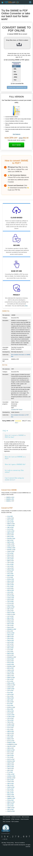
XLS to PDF (10, 529)
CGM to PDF (10, 597)
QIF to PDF (10, 700)
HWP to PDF (10, 763)
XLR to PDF (10, 588)
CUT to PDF (10, 672)
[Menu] (30, 2)
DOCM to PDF (11, 761)
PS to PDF (10, 571)
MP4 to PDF (10, 536)
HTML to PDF (10, 544)
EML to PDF (10, 618)
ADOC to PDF (11, 546)
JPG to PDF (10, 559)
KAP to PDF (10, 594)
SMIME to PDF (11, 798)
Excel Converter (25, 819)
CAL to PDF (10, 566)
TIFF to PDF (10, 562)
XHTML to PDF (11, 547)
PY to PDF (10, 772)
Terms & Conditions (20, 842)
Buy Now (16, 145)
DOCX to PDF (11, 612)
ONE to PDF (10, 748)
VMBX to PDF (11, 807)
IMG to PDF (10, 540)
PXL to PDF (10, 586)
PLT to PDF (10, 681)
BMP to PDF (10, 560)
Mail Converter (25, 817)
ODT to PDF (10, 584)
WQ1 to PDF (10, 581)
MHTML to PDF (11, 549)
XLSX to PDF (10, 531)
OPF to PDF (10, 809)
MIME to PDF (10, 796)
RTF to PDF (10, 753)
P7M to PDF (10, 622)
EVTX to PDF (10, 633)
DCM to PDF (10, 579)
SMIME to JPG (10, 499)
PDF (15, 66)
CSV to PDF (10, 605)
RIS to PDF (10, 631)
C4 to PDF (10, 516)
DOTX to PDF (10, 759)
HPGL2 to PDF (11, 614)
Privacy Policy (10, 842)
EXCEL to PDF (11, 707)
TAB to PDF (10, 722)
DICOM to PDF (11, 538)
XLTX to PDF (10, 596)
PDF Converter (6, 817)
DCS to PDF (10, 534)
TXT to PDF (10, 553)
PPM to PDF (10, 570)
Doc (15, 71)
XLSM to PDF (10, 525)
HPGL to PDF (10, 607)
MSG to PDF (10, 620)
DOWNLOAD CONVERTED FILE (17, 87)
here (26, 305)
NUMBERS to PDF (12, 744)
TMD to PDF (10, 768)
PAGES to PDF (11, 742)
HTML (15, 74)
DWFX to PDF (11, 677)
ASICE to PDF (11, 811)
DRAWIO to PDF (11, 629)
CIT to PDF (10, 577)
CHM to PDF (10, 518)
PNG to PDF (10, 557)
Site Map (3, 842)
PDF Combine (15, 821)
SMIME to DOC (10, 497)
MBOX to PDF (11, 523)
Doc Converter (6, 819)
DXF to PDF (10, 583)
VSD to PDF (10, 568)
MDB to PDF (10, 738)
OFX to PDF (10, 701)
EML (15, 69)
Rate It (16, 422)
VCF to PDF (10, 616)
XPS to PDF (10, 610)
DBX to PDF (10, 804)
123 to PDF (10, 592)
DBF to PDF (10, 609)
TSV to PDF (10, 601)
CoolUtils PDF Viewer (16, 409)
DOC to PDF (10, 752)
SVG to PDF (10, 599)
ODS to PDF (10, 711)
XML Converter (6, 821)
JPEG (15, 77)
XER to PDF (10, 634)
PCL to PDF (10, 564)
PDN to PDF (10, 627)
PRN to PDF (10, 555)
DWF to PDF (10, 542)
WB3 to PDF (10, 533)
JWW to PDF (10, 670)
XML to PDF (10, 527)
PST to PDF (10, 520)
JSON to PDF (10, 551)
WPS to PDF (10, 766)
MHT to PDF (10, 623)
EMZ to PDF (10, 575)
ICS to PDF (10, 705)
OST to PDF (10, 522)
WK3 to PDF (10, 590)
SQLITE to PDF (11, 746)
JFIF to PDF (10, 625)
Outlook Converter (16, 817)
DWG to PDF (10, 673)
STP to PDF (10, 690)
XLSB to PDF (10, 724)
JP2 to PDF (10, 573)
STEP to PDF (10, 688)
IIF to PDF (10, 703)
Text (15, 80)
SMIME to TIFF (10, 501)
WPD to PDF (10, 765)
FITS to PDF (10, 603)
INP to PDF (10, 770)
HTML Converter (15, 819)
